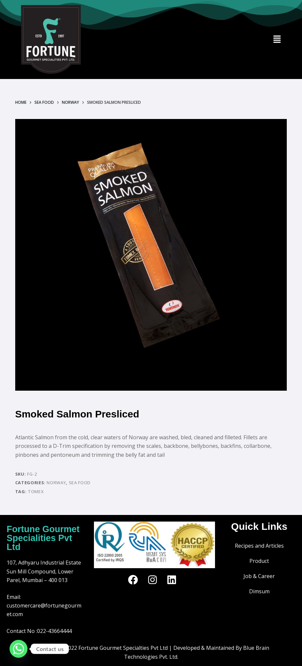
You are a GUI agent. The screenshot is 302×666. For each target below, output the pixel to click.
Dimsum (259, 591)
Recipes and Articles (259, 545)
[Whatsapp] (18, 649)
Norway (56, 483)
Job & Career (259, 576)
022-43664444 (54, 631)
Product (259, 561)
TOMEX (36, 491)
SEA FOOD (80, 483)
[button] (276, 40)
